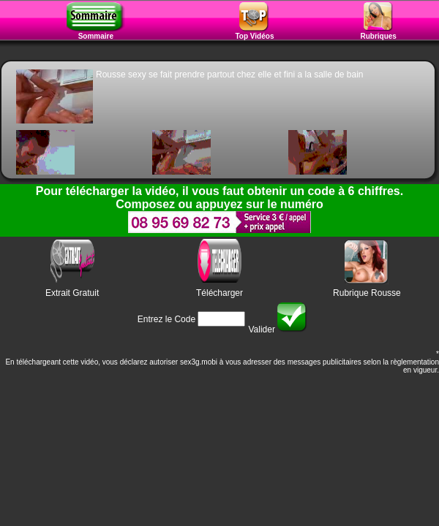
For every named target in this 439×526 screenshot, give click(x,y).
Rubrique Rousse (367, 293)
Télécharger (219, 293)
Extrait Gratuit (72, 293)
